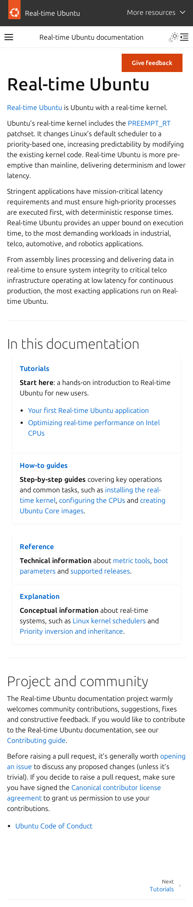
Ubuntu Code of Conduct (53, 826)
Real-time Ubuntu (34, 107)
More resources (151, 12)
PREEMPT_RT (149, 123)
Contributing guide (36, 740)
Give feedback (152, 62)
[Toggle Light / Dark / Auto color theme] (173, 37)
